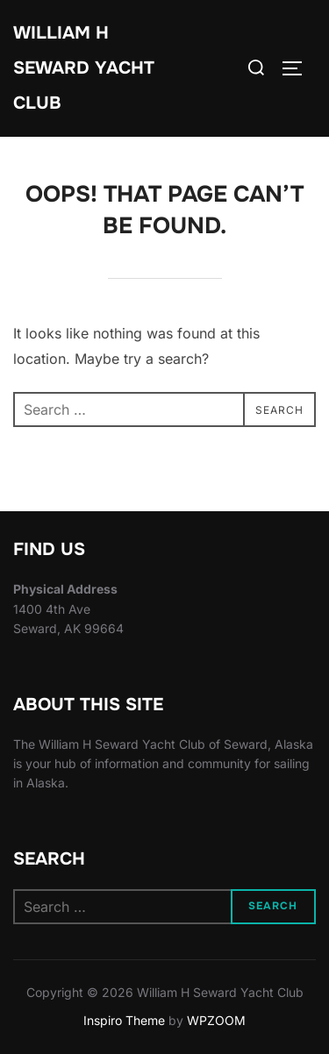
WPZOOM (216, 1020)
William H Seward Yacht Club (83, 68)
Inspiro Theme (124, 1020)
